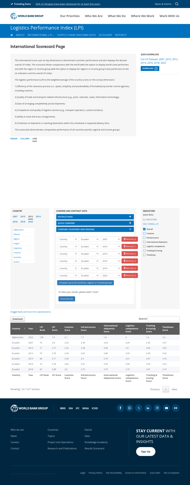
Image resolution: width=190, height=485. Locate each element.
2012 (30, 216)
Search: (159, 318)
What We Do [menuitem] (117, 16)
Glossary (105, 35)
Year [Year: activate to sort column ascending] (28, 328)
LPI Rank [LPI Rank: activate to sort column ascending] (39, 328)
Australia (17, 257)
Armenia (17, 252)
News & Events (163, 4)
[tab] (95, 216)
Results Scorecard (94, 445)
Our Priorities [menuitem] (70, 16)
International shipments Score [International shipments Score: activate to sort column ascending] (106, 328)
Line (34, 138)
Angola (16, 243)
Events (88, 426)
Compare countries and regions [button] (76, 229)
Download (149, 68)
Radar (13, 138)
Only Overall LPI (151, 224)
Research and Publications (62, 445)
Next (174, 386)
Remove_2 (130, 253)
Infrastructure (152, 238)
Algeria (16, 239)
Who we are (17, 426)
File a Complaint (171, 470)
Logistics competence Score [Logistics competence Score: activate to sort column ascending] (128, 328)
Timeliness (151, 255)
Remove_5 (130, 275)
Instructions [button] (65, 217)
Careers (15, 439)
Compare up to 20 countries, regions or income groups (85, 282)
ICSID (95, 405)
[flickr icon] (175, 405)
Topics (51, 433)
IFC (77, 405)
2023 (30, 221)
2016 (15, 221)
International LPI (41, 35)
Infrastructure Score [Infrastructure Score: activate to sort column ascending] (83, 328)
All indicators (150, 219)
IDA (71, 405)
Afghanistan (19, 230)
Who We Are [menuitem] (94, 16)
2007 (15, 216)
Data (87, 433)
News (14, 433)
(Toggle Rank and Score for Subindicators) (30, 311)
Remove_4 (130, 268)
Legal (82, 470)
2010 (22, 216)
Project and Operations (60, 439)
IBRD (63, 405)
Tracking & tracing (154, 250)
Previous (155, 386)
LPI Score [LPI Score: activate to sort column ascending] (51, 328)
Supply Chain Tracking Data (76, 35)
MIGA (85, 405)
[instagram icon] (157, 405)
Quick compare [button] (66, 223)
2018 (22, 221)
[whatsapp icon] (129, 405)
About (20, 35)
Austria (17, 262)
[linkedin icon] (148, 405)
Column (25, 138)
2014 (38, 216)
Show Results (66, 298)
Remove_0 (130, 239)
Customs (150, 233)
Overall (149, 229)
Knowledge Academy (96, 439)
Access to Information (135, 470)
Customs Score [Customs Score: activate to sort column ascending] (64, 328)
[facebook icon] (120, 405)
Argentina (18, 248)
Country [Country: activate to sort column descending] (16, 328)
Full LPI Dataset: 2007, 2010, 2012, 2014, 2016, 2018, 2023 (159, 61)
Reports (121, 35)
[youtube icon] (166, 405)
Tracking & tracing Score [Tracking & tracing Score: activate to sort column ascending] (149, 328)
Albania (17, 234)
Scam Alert (155, 470)
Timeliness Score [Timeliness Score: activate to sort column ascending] (168, 328)
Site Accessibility (114, 470)
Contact (15, 445)
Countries (53, 426)
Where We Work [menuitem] (142, 16)
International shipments (156, 242)
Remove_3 (130, 260)
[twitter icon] (138, 405)
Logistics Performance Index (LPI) (46, 27)
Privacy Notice (95, 470)
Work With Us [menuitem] (169, 16)
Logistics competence (155, 246)
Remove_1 (130, 246)
